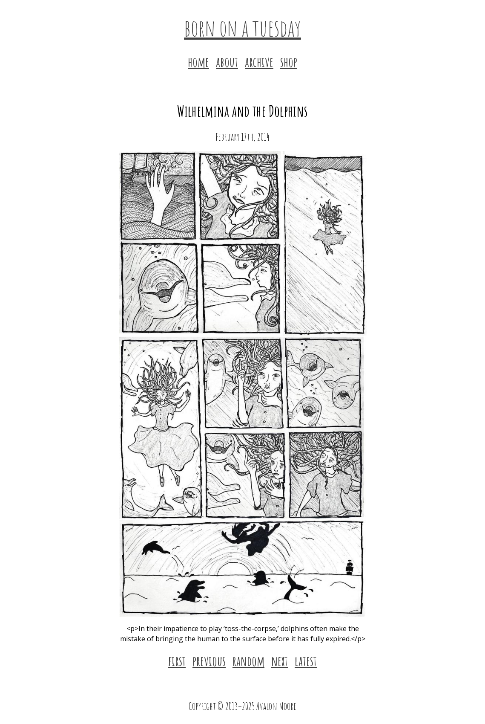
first (177, 660)
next (279, 660)
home (198, 61)
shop (288, 61)
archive (259, 61)
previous (209, 660)
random (248, 660)
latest (306, 660)
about (227, 61)
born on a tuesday (242, 27)
